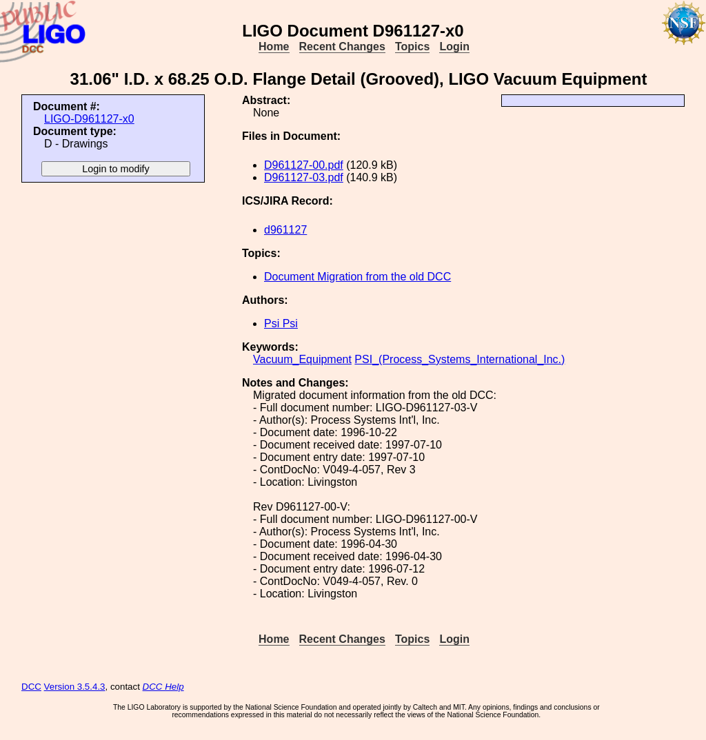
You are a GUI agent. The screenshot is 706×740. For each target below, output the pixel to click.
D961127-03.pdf (303, 177)
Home (274, 46)
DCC (31, 686)
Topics (412, 46)
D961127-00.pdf (303, 165)
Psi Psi (281, 323)
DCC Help (163, 686)
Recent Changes (342, 46)
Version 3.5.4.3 (74, 686)
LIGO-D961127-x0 (89, 119)
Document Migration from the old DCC (357, 276)
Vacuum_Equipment (302, 359)
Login (454, 46)
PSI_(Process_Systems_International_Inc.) (459, 359)
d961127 (285, 230)
